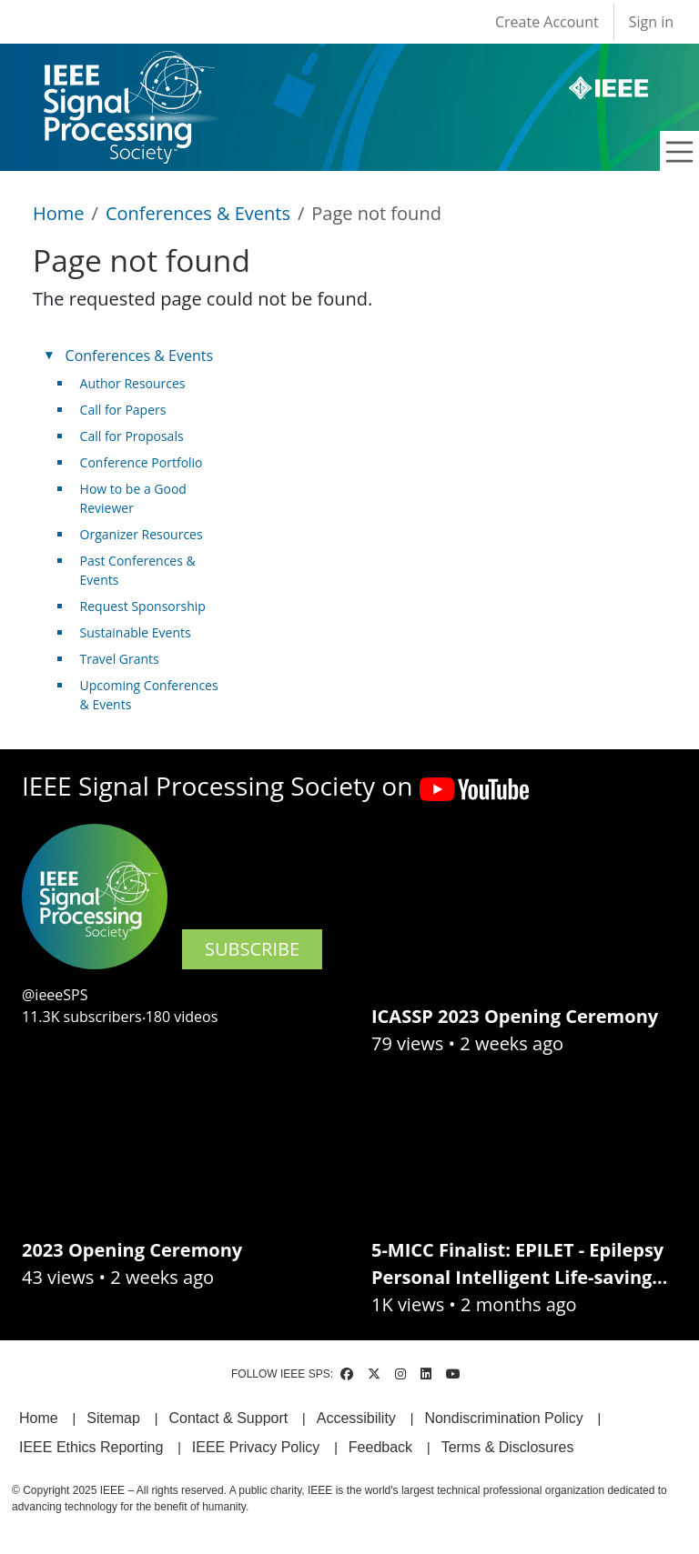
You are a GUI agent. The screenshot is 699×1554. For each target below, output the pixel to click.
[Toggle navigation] (680, 152)
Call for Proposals (132, 436)
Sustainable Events (135, 632)
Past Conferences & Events (138, 570)
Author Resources (133, 383)
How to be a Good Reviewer (133, 498)
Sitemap (113, 1418)
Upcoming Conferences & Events (149, 695)
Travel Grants (119, 658)
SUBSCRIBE (252, 949)
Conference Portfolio (141, 462)
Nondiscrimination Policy (503, 1418)
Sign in (651, 22)
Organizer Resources (141, 534)
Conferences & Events (198, 213)
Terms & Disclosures (507, 1447)
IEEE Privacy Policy (255, 1447)
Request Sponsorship (143, 606)
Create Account (547, 22)
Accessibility (356, 1418)
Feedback (380, 1447)
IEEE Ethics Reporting (91, 1447)
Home (59, 213)
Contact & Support (228, 1418)
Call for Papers (123, 409)
